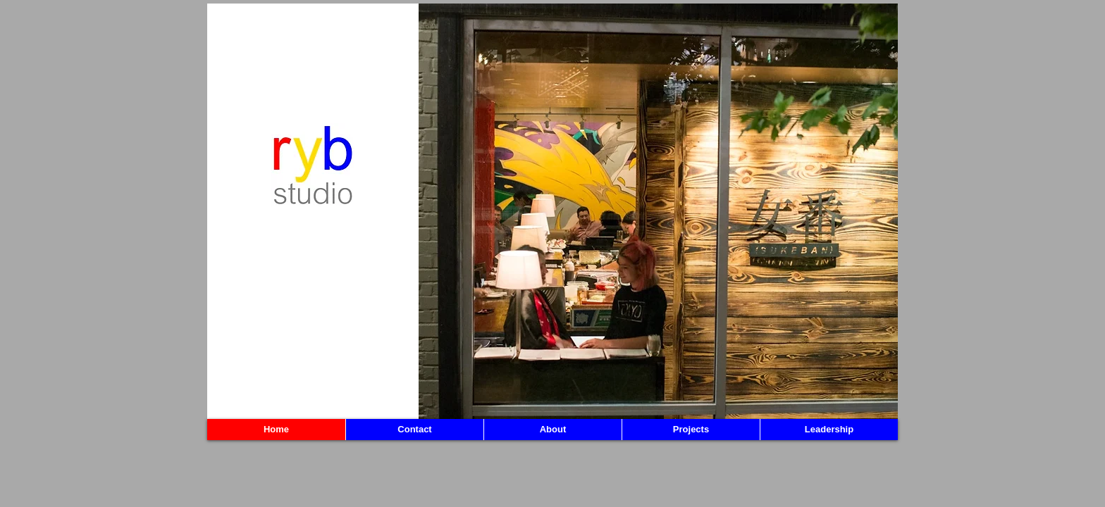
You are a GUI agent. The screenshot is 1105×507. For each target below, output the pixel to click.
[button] (658, 211)
